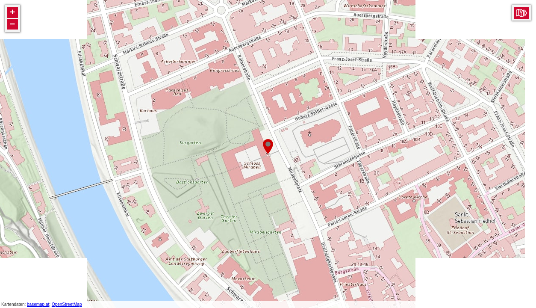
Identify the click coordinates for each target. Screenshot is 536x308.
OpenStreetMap (67, 304)
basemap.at (38, 304)
